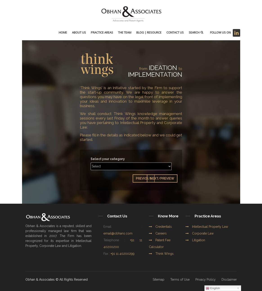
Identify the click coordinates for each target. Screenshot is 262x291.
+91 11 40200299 (122, 253)
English (213, 288)
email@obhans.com (117, 233)
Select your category (108, 159)
